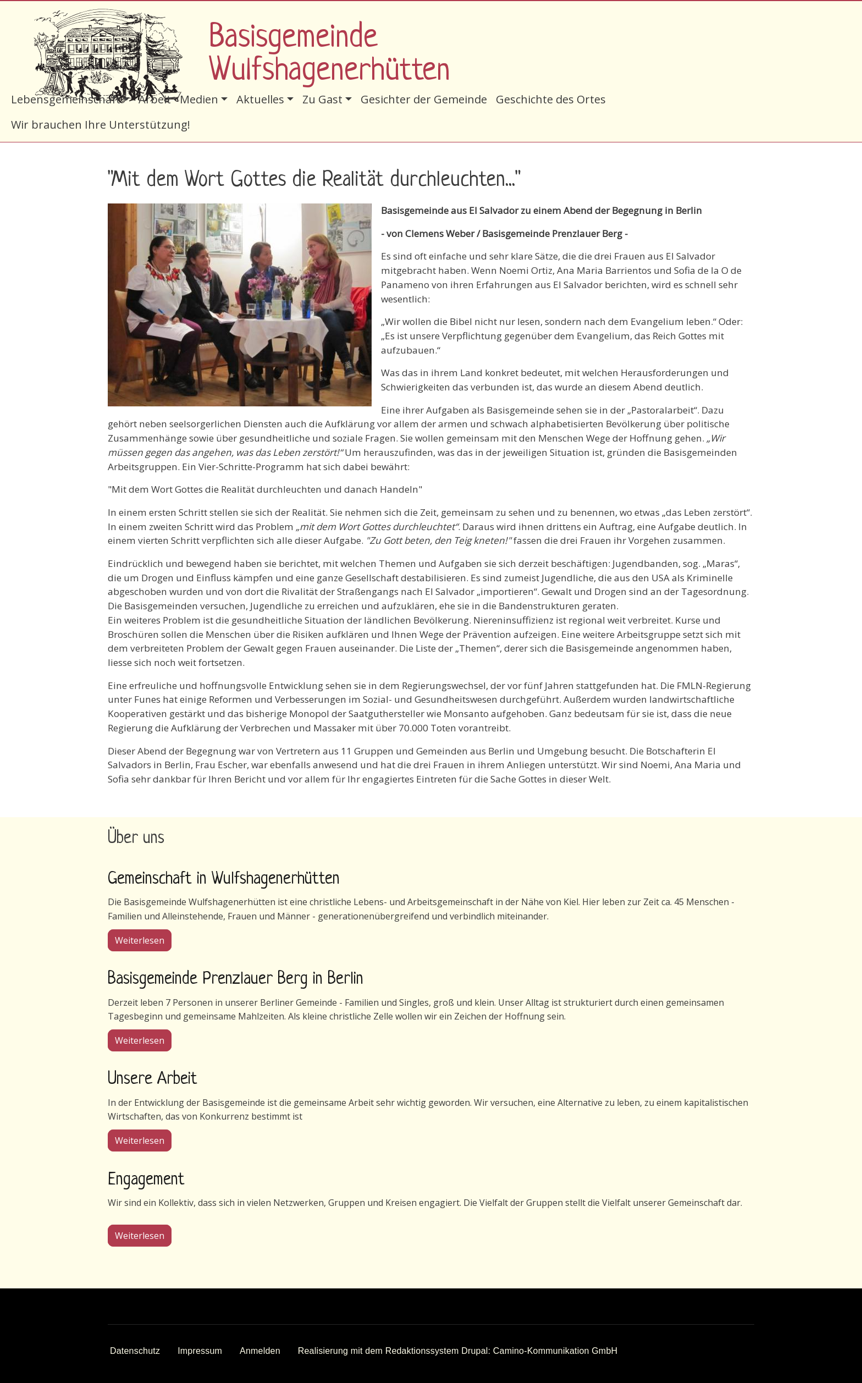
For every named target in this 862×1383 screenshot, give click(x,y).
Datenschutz (135, 1351)
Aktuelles (260, 99)
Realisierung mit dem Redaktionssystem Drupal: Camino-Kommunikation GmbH (458, 1351)
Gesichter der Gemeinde (424, 99)
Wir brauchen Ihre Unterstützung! (100, 124)
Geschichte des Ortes (551, 99)
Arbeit (155, 99)
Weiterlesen (143, 939)
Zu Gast (322, 99)
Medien (199, 99)
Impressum (200, 1351)
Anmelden (260, 1351)
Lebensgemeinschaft (65, 99)
